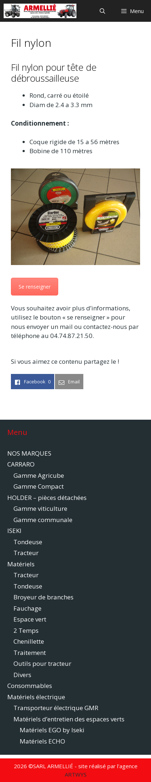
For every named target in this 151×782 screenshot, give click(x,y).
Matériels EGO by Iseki (52, 730)
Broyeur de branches (43, 597)
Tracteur (26, 553)
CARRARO (21, 464)
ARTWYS (76, 774)
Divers (22, 675)
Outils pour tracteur (42, 663)
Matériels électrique (36, 697)
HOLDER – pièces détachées (47, 497)
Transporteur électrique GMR (55, 708)
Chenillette (28, 641)
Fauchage (27, 608)
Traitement (29, 652)
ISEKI (14, 530)
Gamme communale (42, 520)
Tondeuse (27, 542)
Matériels (21, 564)
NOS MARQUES (29, 453)
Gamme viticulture (40, 508)
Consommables (29, 685)
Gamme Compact (38, 486)
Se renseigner (35, 286)
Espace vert (29, 619)
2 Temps (26, 630)
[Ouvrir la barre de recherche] (102, 11)
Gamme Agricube (38, 475)
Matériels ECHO (42, 741)
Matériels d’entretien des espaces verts (68, 719)
